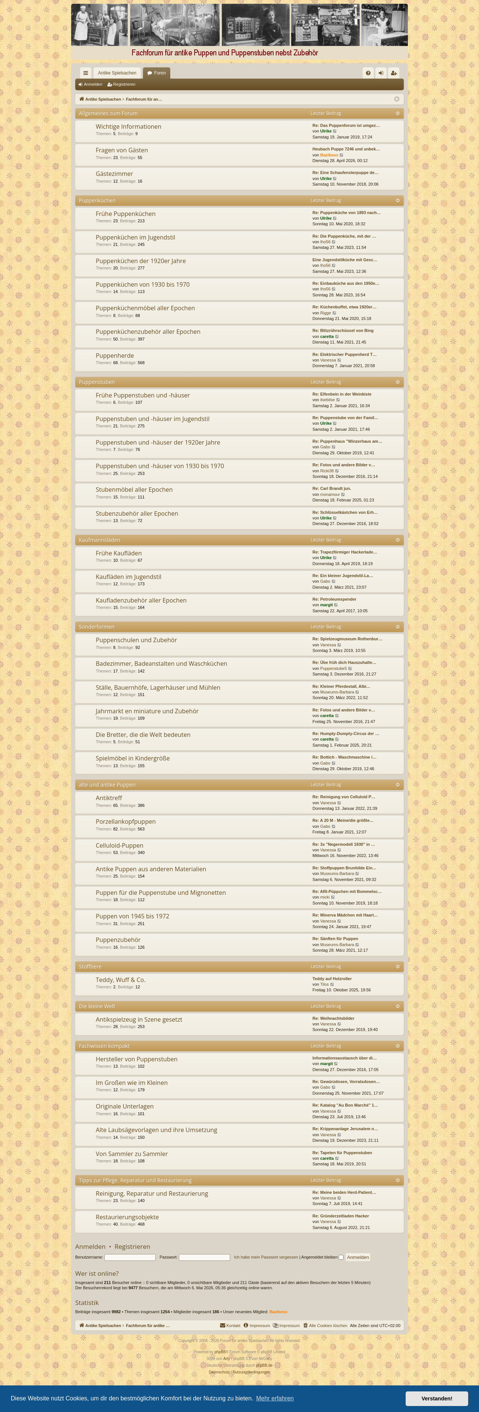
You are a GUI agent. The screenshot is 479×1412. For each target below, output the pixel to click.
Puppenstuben (97, 381)
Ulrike (326, 131)
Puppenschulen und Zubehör (136, 640)
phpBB (220, 1352)
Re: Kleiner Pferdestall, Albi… (341, 686)
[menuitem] (291, 73)
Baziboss (329, 155)
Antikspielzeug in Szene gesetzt (139, 1019)
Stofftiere (90, 966)
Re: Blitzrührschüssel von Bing (342, 330)
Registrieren (124, 84)
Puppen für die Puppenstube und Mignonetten (161, 892)
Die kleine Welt (97, 1006)
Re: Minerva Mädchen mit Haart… (345, 915)
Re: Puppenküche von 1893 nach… (346, 212)
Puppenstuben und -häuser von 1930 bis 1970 (160, 466)
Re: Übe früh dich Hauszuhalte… (344, 662)
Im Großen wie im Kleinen (132, 1083)
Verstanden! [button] (437, 1399)
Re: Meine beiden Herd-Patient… (344, 1192)
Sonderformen (97, 626)
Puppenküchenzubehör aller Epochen (148, 331)
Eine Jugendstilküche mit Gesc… (345, 259)
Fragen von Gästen (122, 150)
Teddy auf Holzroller (332, 978)
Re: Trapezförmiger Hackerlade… (344, 552)
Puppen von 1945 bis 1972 (133, 916)
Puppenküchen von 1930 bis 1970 (143, 284)
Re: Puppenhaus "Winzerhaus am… (347, 441)
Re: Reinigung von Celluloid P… (343, 797)
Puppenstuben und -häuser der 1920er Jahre (158, 442)
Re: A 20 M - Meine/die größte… (343, 820)
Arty (226, 1359)
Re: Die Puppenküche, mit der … (344, 236)
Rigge (325, 313)
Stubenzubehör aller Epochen (137, 513)
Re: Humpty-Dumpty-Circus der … (345, 733)
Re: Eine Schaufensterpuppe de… (345, 172)
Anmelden (93, 84)
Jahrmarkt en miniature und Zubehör (147, 711)
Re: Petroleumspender (334, 599)
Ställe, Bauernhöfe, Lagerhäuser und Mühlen (158, 687)
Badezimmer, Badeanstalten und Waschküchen (161, 663)
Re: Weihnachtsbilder (333, 1018)
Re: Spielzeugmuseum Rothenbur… (347, 639)
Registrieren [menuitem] (395, 74)
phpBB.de (264, 1365)
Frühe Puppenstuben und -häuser (143, 395)
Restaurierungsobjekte (127, 1217)
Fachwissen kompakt (104, 1045)
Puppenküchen (97, 200)
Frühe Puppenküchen (126, 214)
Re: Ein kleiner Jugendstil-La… (342, 575)
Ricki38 (327, 471)
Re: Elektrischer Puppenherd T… (344, 354)
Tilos (324, 984)
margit (326, 605)
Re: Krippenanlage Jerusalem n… (345, 1128)
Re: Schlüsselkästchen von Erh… (345, 512)
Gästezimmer (114, 174)
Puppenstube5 (333, 668)
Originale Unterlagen (125, 1106)
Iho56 (325, 242)
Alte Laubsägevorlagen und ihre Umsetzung (156, 1130)
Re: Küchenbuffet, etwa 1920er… (344, 307)
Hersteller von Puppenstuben (137, 1059)
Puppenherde (115, 355)
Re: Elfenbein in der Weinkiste (342, 394)
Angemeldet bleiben (322, 1257)
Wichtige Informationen (128, 126)
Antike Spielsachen (104, 73)
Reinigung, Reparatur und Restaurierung (152, 1193)
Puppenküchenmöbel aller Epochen (145, 308)
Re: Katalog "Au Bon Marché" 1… (345, 1105)
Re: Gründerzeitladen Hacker (340, 1216)
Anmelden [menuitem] (383, 74)
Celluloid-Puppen (119, 845)
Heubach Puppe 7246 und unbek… (346, 149)
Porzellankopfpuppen (126, 821)
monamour (330, 494)
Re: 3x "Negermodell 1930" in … (343, 844)
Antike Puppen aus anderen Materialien (151, 869)
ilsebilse (327, 399)
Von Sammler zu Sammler (132, 1154)
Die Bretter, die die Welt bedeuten (143, 735)
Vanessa (328, 360)
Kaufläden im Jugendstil (128, 577)
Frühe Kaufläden (119, 553)
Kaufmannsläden (99, 539)
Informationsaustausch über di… (344, 1058)
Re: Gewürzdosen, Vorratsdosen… (346, 1081)
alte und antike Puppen (107, 784)
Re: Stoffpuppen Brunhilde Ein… (344, 868)
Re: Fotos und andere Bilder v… (343, 465)
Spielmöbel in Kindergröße (133, 758)
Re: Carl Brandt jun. (331, 488)
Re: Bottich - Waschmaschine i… (344, 757)
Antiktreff (109, 798)
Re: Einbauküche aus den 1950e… (345, 283)
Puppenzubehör (118, 940)
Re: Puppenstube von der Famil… (345, 417)
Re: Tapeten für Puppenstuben (342, 1152)
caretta (327, 336)
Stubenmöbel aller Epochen (134, 489)
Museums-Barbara (337, 692)
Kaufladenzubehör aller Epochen (141, 600)
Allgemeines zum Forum (108, 113)
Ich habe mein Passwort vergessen (266, 1257)
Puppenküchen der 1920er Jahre (141, 261)
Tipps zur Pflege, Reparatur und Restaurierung (135, 1180)
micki (325, 897)
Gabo (325, 447)
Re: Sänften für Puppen (335, 938)
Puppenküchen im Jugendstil (135, 237)
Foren (146, 73)
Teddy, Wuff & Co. (121, 980)
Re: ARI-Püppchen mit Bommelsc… (347, 891)
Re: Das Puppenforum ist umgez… (346, 125)
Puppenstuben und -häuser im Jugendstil (153, 419)
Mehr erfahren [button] (275, 1398)
